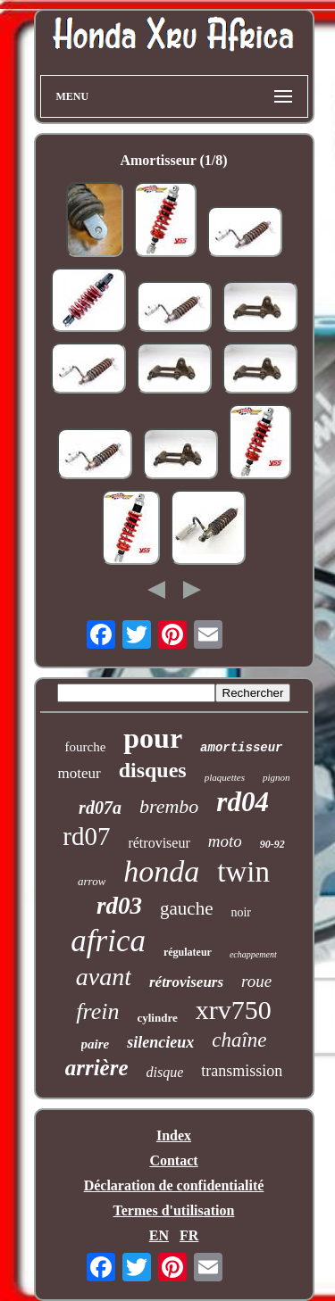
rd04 (242, 801)
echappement (253, 954)
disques (153, 770)
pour (152, 738)
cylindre (157, 1017)
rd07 (86, 836)
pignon (276, 777)
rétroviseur (158, 842)
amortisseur (241, 748)
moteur (79, 773)
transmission (241, 1071)
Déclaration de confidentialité (174, 1185)
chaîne (239, 1040)
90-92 (272, 844)
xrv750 (234, 1009)
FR (189, 1235)
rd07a (100, 807)
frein (97, 1011)
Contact (173, 1160)
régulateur (187, 952)
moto (225, 841)
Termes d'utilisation (174, 1210)
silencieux (160, 1042)
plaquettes (225, 777)
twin (243, 872)
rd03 (119, 905)
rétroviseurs (186, 982)
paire (95, 1044)
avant (103, 976)
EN (159, 1235)
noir (240, 912)
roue (256, 981)
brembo (168, 806)
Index (173, 1135)
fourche (84, 747)
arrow (91, 881)
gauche (186, 908)
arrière (97, 1068)
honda (161, 871)
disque (165, 1072)
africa (108, 941)
